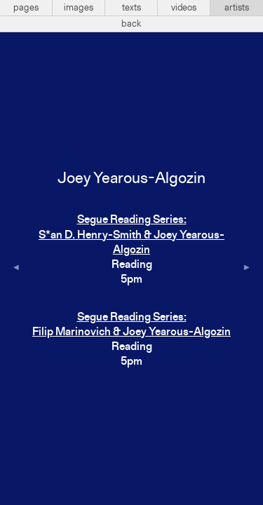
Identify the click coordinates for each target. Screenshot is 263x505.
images (78, 8)
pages (26, 8)
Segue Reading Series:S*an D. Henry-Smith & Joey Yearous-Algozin (131, 235)
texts (131, 8)
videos (183, 8)
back (131, 24)
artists (236, 8)
